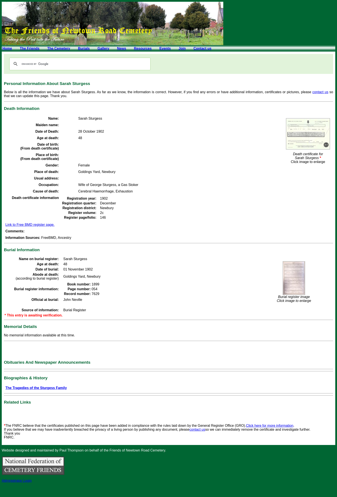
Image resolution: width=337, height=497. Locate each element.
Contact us (202, 48)
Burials (84, 48)
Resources (143, 48)
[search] (79, 64)
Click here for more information (269, 425)
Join (182, 48)
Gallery (103, 48)
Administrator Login (17, 480)
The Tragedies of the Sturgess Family (36, 388)
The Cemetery (58, 48)
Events (165, 48)
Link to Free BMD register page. (30, 225)
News (121, 48)
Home (7, 48)
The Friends (29, 48)
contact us (320, 92)
